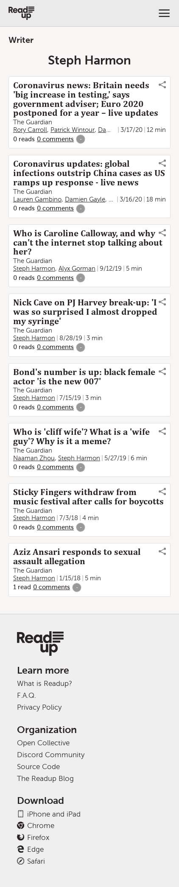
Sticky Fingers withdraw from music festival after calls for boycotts (88, 496)
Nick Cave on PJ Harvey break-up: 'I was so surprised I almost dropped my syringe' (85, 311)
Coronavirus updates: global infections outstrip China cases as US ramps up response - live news (89, 173)
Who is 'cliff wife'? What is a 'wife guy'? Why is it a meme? (81, 436)
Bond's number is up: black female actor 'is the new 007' (84, 376)
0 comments (55, 139)
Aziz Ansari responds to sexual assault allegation (76, 556)
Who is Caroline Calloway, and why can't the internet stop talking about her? (87, 242)
